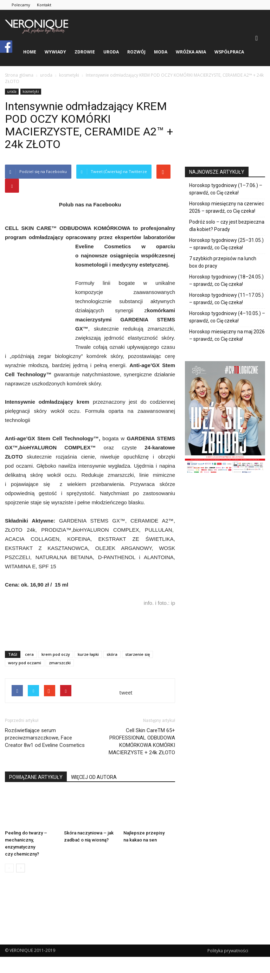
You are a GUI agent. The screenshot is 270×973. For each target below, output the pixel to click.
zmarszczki (60, 662)
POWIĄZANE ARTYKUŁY (36, 777)
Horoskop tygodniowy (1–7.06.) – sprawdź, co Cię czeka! (225, 189)
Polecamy (21, 4)
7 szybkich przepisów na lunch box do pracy (222, 262)
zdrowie (85, 52)
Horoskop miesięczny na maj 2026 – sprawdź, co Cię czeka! (227, 335)
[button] (256, 38)
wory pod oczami (24, 662)
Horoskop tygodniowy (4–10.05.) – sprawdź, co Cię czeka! (227, 317)
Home (29, 52)
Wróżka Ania (191, 52)
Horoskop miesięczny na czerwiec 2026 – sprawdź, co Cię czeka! (226, 207)
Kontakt (44, 4)
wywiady (55, 52)
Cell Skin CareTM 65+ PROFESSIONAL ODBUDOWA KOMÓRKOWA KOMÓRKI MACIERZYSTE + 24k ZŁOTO (142, 741)
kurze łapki (88, 654)
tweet (126, 692)
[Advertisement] (90, 627)
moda (160, 52)
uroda (111, 52)
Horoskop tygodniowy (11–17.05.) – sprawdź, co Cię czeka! (226, 298)
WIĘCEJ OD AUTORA (94, 777)
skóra (112, 654)
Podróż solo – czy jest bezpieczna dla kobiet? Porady (226, 225)
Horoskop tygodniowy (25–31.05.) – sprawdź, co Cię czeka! (226, 243)
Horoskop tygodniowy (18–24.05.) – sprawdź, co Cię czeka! (226, 280)
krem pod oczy (55, 654)
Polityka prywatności (227, 951)
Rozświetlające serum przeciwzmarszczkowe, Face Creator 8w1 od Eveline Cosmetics (45, 737)
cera (29, 654)
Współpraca (229, 52)
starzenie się (137, 654)
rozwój (136, 52)
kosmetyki (30, 91)
